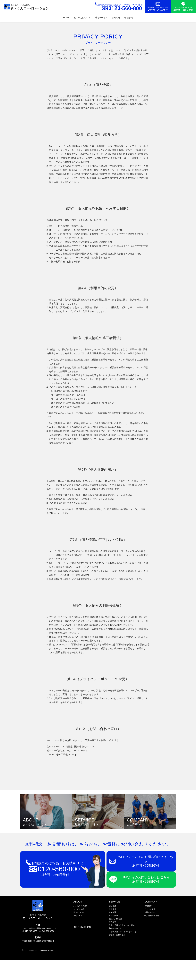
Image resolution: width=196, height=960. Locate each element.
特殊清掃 (112, 909)
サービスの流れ (79, 909)
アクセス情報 (149, 909)
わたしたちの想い (80, 906)
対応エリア (78, 915)
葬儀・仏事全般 (115, 928)
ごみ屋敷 (112, 922)
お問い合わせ (149, 912)
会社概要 (148, 906)
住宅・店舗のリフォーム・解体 (121, 925)
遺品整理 (112, 906)
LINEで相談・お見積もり (183, 8)
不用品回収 (113, 915)
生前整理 (112, 912)
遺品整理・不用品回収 (38, 910)
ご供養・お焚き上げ (117, 935)
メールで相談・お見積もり (158, 8)
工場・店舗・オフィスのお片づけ (122, 932)
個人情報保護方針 (151, 915)
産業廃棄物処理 (115, 919)
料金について (78, 912)
